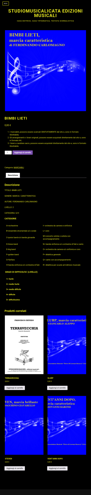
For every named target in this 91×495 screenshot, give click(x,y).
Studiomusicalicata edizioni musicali (45, 13)
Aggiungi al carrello (22, 152)
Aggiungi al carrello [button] (14, 388)
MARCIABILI (19, 167)
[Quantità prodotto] (8, 152)
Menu (6, 3)
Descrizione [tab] (13, 175)
